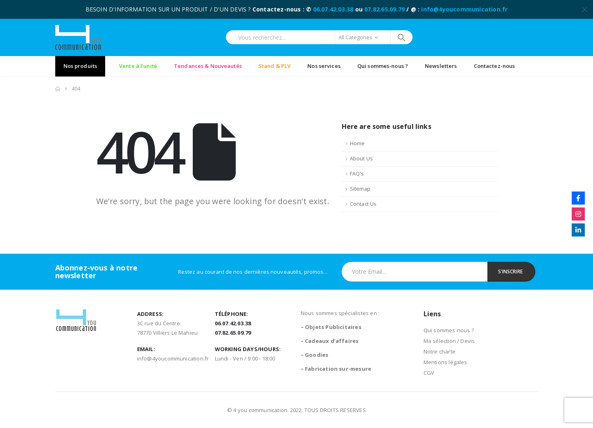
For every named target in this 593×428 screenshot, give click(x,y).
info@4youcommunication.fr (464, 9)
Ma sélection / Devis (449, 341)
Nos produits (80, 66)
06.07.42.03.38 (333, 9)
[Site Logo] (78, 37)
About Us (361, 158)
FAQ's (357, 173)
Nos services (323, 66)
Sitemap (360, 188)
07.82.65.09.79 (384, 9)
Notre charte (439, 351)
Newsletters (441, 66)
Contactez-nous (494, 66)
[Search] (401, 37)
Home (357, 143)
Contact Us (363, 203)
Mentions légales (445, 362)
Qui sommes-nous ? (382, 66)
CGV (429, 372)
